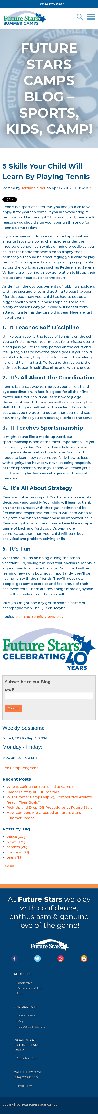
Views (49, 616)
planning (22, 616)
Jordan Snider (33, 188)
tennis (37, 616)
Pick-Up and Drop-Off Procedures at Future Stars (49, 807)
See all (8, 866)
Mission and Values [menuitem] (29, 988)
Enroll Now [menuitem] (24, 1085)
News (15, 842)
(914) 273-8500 (52, 4)
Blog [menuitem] (19, 993)
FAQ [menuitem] (19, 1021)
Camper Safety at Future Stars (32, 792)
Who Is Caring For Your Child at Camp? (39, 787)
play (59, 616)
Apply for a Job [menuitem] (27, 1058)
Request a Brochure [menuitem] (30, 1026)
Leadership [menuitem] (24, 983)
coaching (17, 852)
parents (16, 847)
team (14, 857)
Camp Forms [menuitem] (25, 1016)
